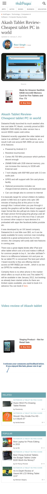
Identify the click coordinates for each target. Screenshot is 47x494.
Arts (4, 9)
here (26, 286)
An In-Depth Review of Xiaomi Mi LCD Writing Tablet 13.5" (26, 473)
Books (20, 9)
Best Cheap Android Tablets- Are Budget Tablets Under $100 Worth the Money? (26, 457)
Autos (12, 9)
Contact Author (19, 47)
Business (30, 9)
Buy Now (25, 103)
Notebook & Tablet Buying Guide (27, 400)
